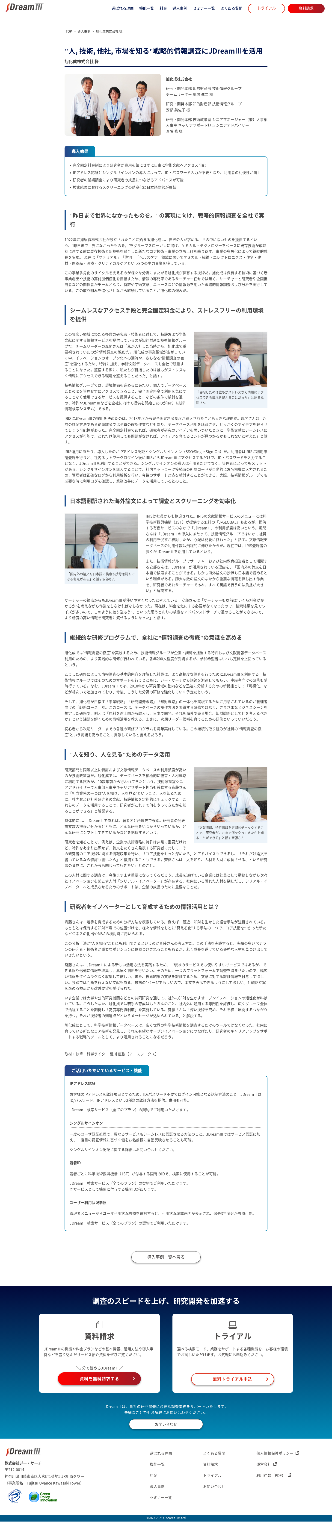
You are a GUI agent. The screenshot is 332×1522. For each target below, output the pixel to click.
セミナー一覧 (204, 8)
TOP (69, 31)
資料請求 (306, 8)
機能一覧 (146, 8)
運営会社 (266, 1465)
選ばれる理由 (123, 8)
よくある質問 (231, 8)
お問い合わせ (166, 1425)
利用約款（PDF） (273, 1476)
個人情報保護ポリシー (277, 1454)
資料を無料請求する (99, 1379)
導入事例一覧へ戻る (166, 1258)
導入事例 (179, 8)
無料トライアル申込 (232, 1380)
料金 (163, 8)
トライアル (266, 8)
